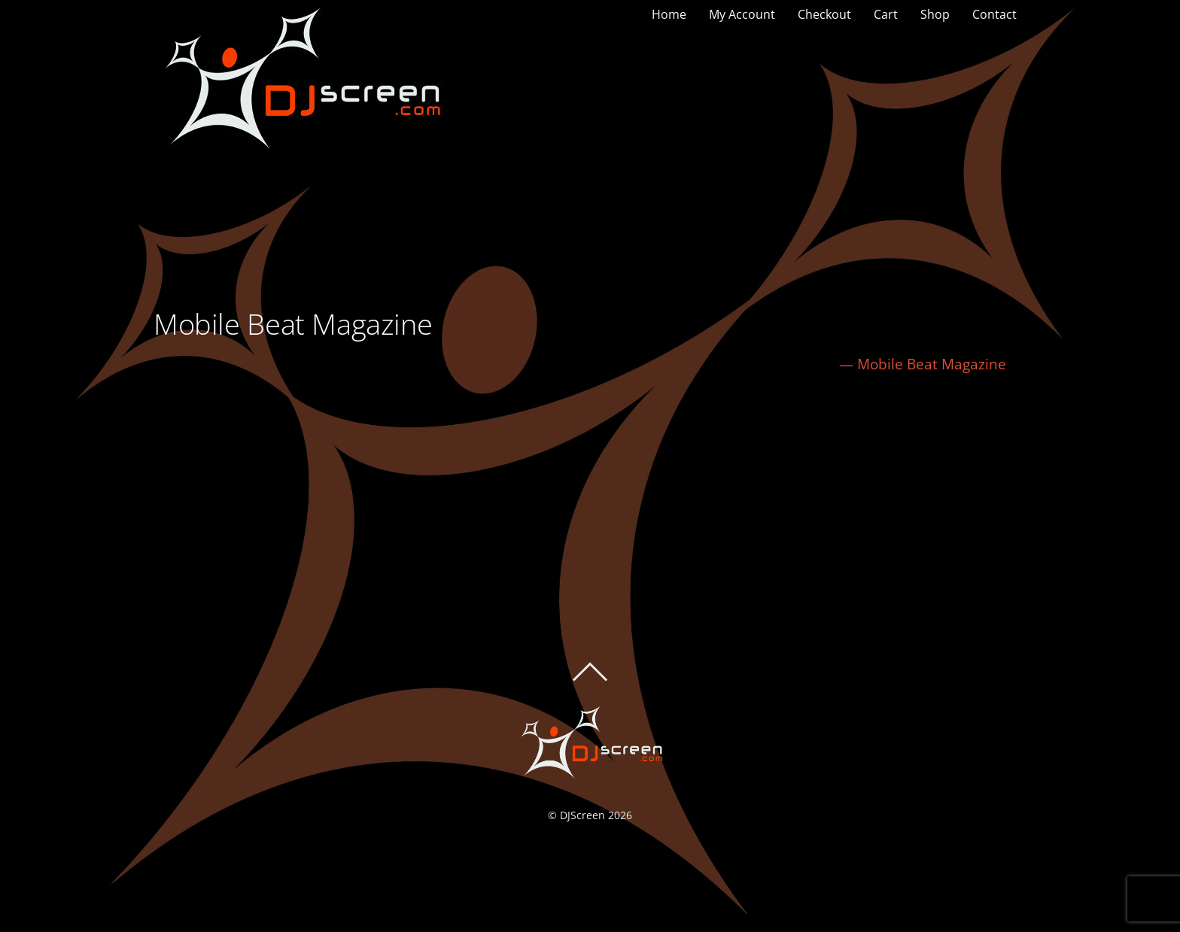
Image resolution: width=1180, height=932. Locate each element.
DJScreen (582, 815)
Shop (935, 14)
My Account (742, 14)
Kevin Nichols (961, 449)
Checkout (824, 14)
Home (669, 14)
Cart (886, 14)
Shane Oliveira (223, 449)
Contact (994, 14)
